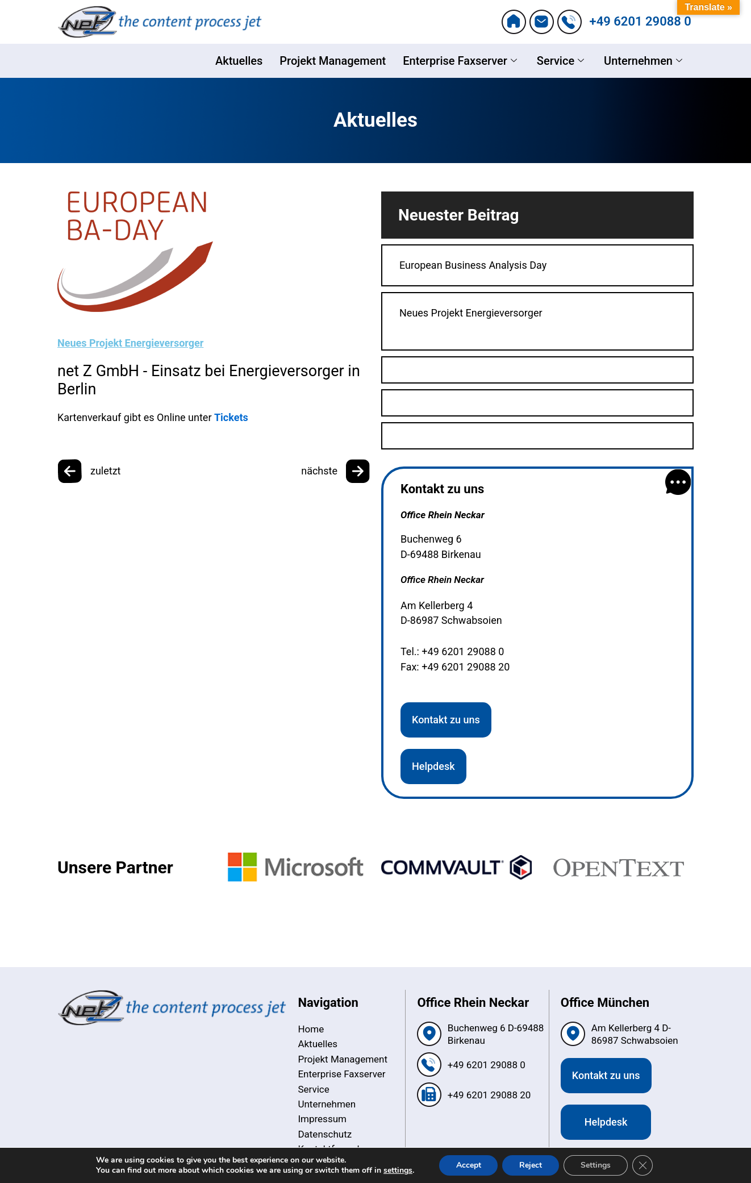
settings (397, 1170)
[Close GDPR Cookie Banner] (642, 1165)
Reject (530, 1165)
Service (562, 61)
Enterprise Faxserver (461, 61)
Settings (596, 1165)
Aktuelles (238, 61)
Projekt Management (332, 61)
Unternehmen (644, 61)
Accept (468, 1165)
